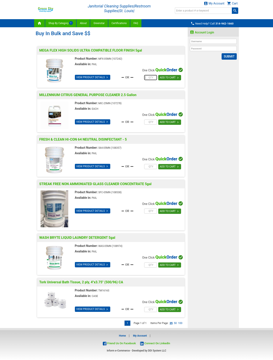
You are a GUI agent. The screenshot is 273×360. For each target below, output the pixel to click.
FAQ (136, 23)
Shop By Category (60, 23)
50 (175, 323)
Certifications (119, 23)
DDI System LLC (157, 350)
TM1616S (103, 290)
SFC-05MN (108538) (110, 192)
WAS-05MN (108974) (110, 246)
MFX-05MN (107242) (110, 58)
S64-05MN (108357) (109, 147)
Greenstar (99, 23)
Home (122, 335)
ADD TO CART (170, 77)
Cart (232, 3)
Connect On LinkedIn (155, 343)
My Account (214, 3)
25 (171, 323)
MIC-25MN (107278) (110, 103)
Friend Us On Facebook (119, 343)
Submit (229, 56)
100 (180, 323)
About (83, 23)
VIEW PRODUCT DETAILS (92, 77)
